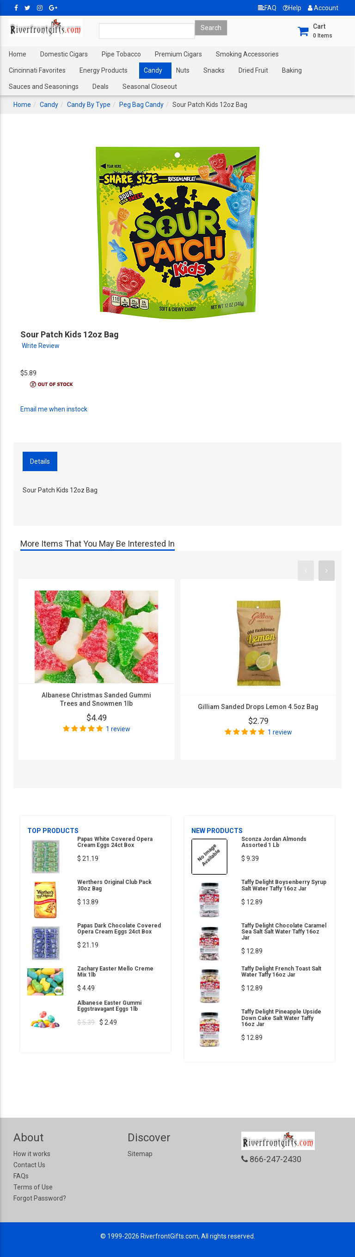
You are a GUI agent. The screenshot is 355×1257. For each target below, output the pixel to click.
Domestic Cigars (64, 54)
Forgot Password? (39, 1198)
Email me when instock (53, 409)
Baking (292, 70)
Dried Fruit (253, 70)
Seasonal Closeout (149, 86)
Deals (100, 86)
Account (323, 8)
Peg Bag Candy (141, 104)
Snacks (214, 70)
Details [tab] (40, 461)
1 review (118, 729)
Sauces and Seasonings (44, 86)
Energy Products (104, 70)
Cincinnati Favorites (37, 70)
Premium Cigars (178, 54)
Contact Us (29, 1165)
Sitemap (140, 1153)
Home (17, 54)
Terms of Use (33, 1187)
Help (292, 8)
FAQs (21, 1176)
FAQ (267, 8)
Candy (153, 70)
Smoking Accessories (247, 54)
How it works (31, 1153)
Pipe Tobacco (121, 54)
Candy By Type (88, 104)
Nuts (183, 70)
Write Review (41, 345)
